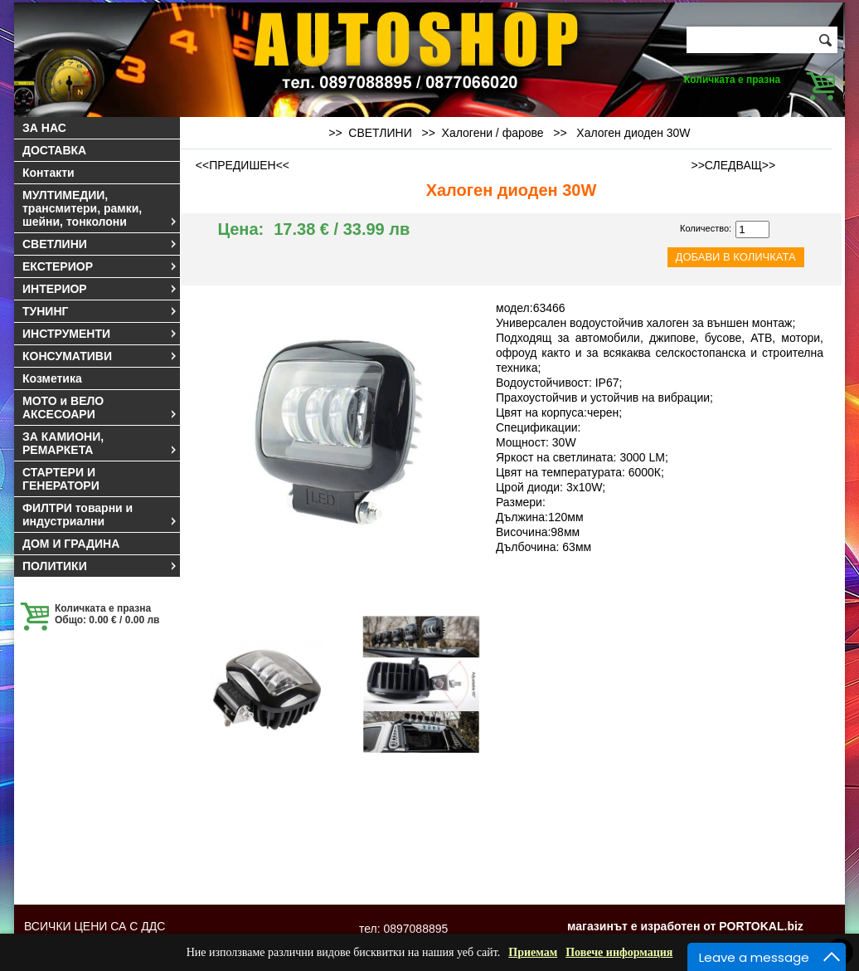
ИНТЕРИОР (100, 288)
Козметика (52, 378)
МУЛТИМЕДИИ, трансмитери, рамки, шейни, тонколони (100, 208)
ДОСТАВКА (54, 150)
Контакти (48, 172)
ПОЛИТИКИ (100, 566)
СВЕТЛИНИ (100, 244)
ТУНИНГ (100, 311)
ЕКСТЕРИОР (100, 266)
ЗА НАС (44, 127)
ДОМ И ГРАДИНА (70, 543)
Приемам (532, 952)
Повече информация (618, 952)
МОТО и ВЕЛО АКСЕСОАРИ (100, 407)
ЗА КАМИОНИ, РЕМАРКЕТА (100, 443)
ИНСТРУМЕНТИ (100, 333)
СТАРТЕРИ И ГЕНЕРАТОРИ (60, 479)
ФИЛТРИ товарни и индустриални (100, 514)
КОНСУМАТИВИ (100, 356)
